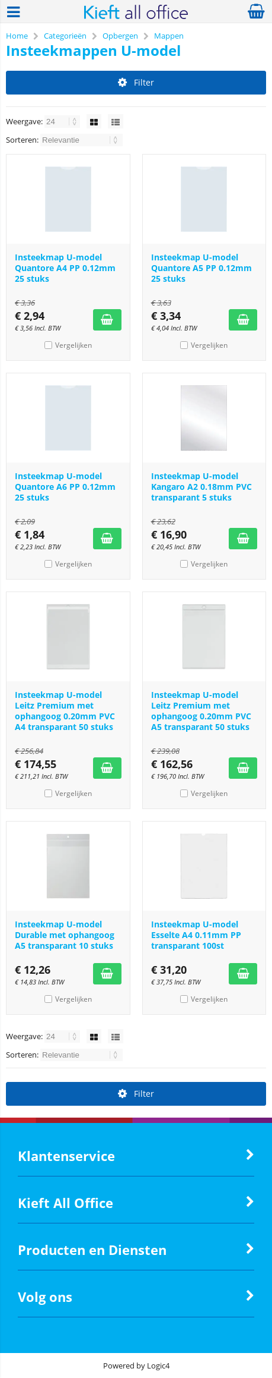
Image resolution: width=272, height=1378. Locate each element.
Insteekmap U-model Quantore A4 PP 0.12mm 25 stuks (65, 267)
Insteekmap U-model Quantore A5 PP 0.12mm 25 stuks (201, 267)
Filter (136, 82)
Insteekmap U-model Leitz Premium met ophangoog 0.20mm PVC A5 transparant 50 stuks (201, 710)
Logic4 (158, 1365)
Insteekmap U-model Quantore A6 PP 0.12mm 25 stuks (65, 486)
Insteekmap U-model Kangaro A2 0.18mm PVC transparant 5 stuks (201, 486)
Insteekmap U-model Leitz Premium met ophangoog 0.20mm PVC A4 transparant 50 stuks (65, 710)
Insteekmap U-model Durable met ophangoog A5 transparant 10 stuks (64, 934)
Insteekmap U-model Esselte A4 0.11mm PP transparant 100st (196, 934)
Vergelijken (73, 345)
